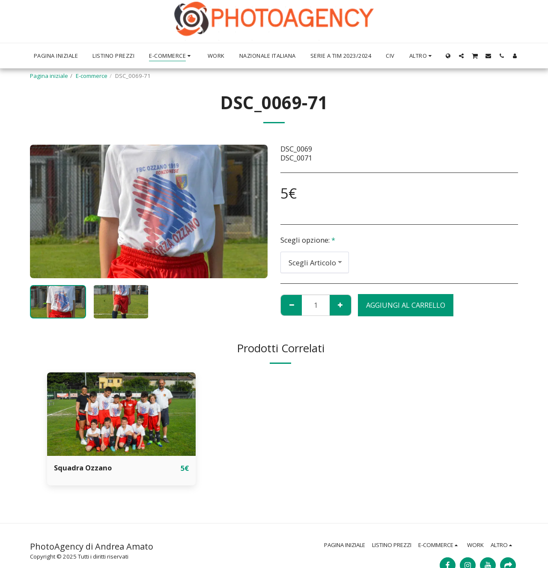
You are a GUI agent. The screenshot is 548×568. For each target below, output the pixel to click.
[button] (461, 56)
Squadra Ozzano (83, 468)
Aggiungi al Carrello (405, 305)
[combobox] (314, 262)
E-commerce (91, 76)
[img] (121, 414)
